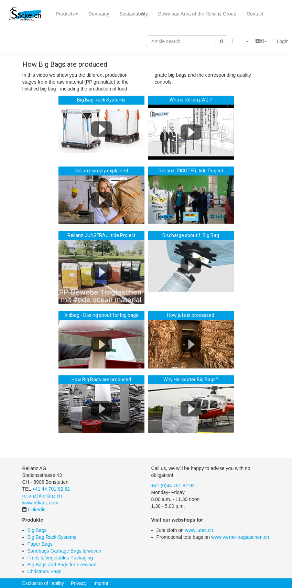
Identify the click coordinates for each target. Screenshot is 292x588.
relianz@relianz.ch (42, 496)
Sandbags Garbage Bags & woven (64, 551)
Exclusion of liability (43, 583)
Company (98, 14)
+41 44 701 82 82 (51, 489)
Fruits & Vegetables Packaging (60, 557)
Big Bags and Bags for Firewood (62, 564)
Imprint (101, 583)
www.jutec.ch (199, 530)
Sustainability (133, 14)
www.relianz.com (40, 502)
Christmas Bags (45, 571)
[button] (244, 41)
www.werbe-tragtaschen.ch (240, 537)
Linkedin (36, 509)
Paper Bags (40, 544)
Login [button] (281, 41)
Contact (255, 14)
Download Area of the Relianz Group (197, 14)
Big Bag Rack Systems (52, 537)
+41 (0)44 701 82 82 (173, 485)
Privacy (79, 583)
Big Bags (37, 530)
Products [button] (67, 14)
